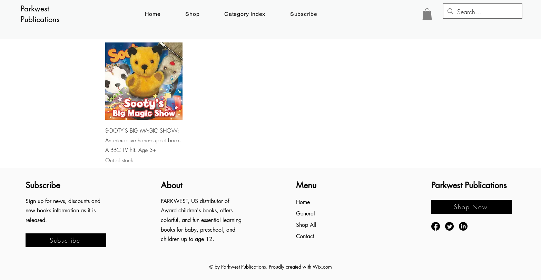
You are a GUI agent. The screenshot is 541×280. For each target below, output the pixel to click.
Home (303, 202)
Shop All (306, 225)
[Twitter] (449, 226)
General (305, 213)
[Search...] (482, 12)
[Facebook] (435, 226)
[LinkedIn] (463, 226)
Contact (305, 236)
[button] (303, 14)
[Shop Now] (471, 207)
